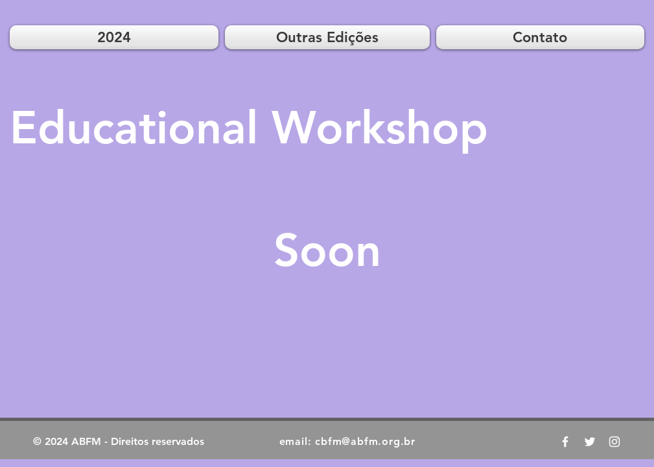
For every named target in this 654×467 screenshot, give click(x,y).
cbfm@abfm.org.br (365, 441)
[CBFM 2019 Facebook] (565, 442)
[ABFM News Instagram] (614, 442)
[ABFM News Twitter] (590, 442)
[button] (327, 37)
